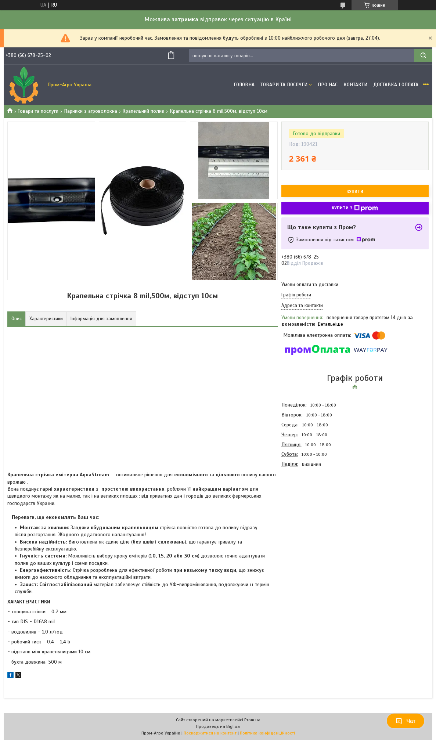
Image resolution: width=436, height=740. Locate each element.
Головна (244, 85)
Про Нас (328, 85)
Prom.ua (252, 719)
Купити (354, 191)
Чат (405, 721)
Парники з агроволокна (90, 111)
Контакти (355, 85)
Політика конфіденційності (267, 733)
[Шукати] (423, 55)
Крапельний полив (143, 111)
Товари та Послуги (283, 85)
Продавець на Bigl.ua (218, 726)
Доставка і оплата (395, 85)
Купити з (355, 208)
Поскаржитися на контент (210, 733)
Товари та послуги (38, 111)
